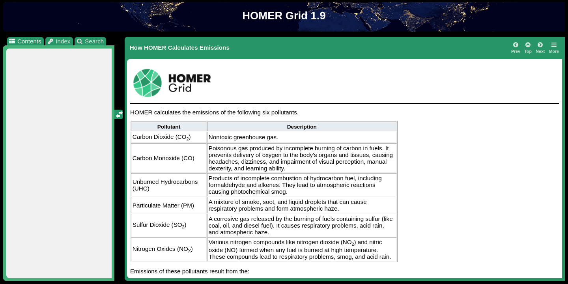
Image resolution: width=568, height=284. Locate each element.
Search (90, 41)
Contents (24, 41)
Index (59, 41)
